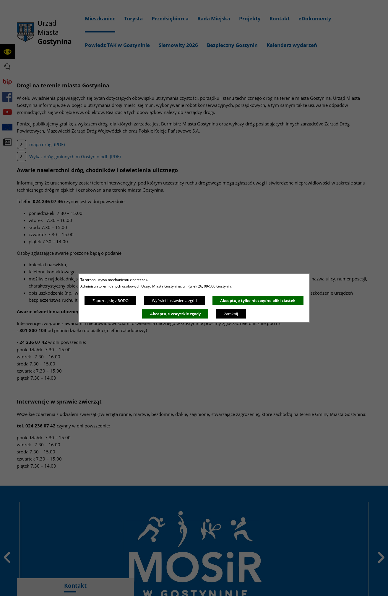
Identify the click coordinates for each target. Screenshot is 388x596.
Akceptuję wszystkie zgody (175, 313)
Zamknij (231, 313)
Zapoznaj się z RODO (110, 300)
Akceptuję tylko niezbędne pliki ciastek (258, 300)
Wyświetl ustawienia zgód (174, 300)
